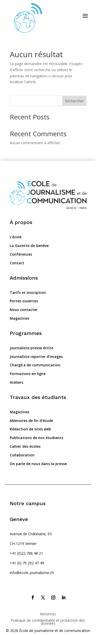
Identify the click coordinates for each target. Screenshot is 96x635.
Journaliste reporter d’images (36, 356)
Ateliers (16, 382)
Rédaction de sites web (30, 429)
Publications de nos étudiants (36, 437)
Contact (17, 262)
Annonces (48, 614)
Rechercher (74, 100)
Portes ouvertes (24, 300)
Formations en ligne (28, 373)
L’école (16, 236)
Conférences (21, 254)
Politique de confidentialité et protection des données (48, 622)
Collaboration (22, 455)
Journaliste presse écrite (31, 347)
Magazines (19, 318)
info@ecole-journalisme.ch (32, 572)
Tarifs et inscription (28, 292)
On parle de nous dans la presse (38, 463)
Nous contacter (24, 309)
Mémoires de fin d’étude (31, 420)
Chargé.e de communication (35, 365)
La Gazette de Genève (29, 245)
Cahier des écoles (25, 446)
